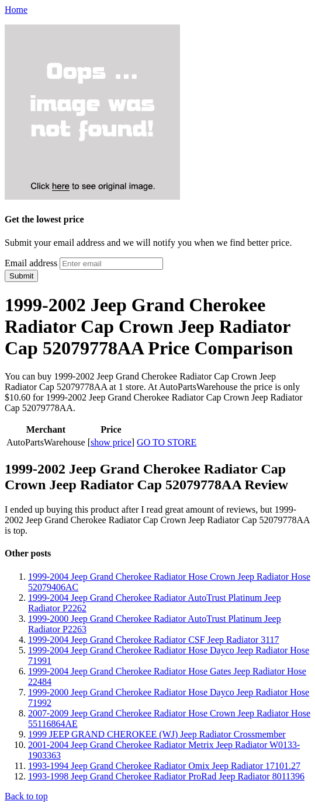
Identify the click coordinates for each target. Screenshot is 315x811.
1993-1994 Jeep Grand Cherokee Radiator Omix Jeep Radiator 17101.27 (164, 766)
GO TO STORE (166, 442)
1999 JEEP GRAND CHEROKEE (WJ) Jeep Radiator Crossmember (157, 734)
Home (16, 10)
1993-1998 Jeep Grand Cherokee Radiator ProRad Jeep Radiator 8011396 (166, 776)
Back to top (26, 796)
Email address (31, 263)
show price (111, 442)
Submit (21, 276)
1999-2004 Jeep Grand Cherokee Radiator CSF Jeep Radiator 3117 (153, 640)
